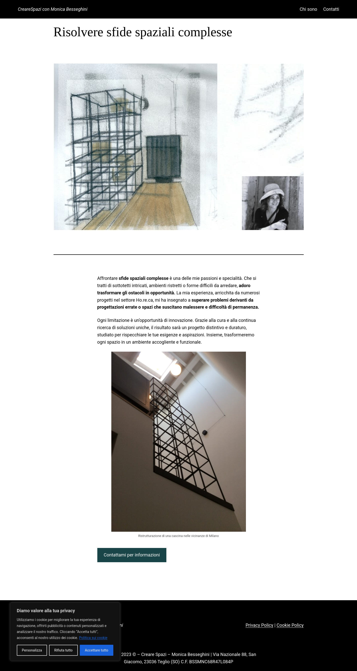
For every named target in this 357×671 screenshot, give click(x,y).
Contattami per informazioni (132, 554)
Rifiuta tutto (63, 650)
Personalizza (32, 650)
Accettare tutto (96, 650)
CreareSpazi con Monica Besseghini (52, 9)
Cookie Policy (290, 625)
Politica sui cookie (93, 638)
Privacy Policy (259, 625)
